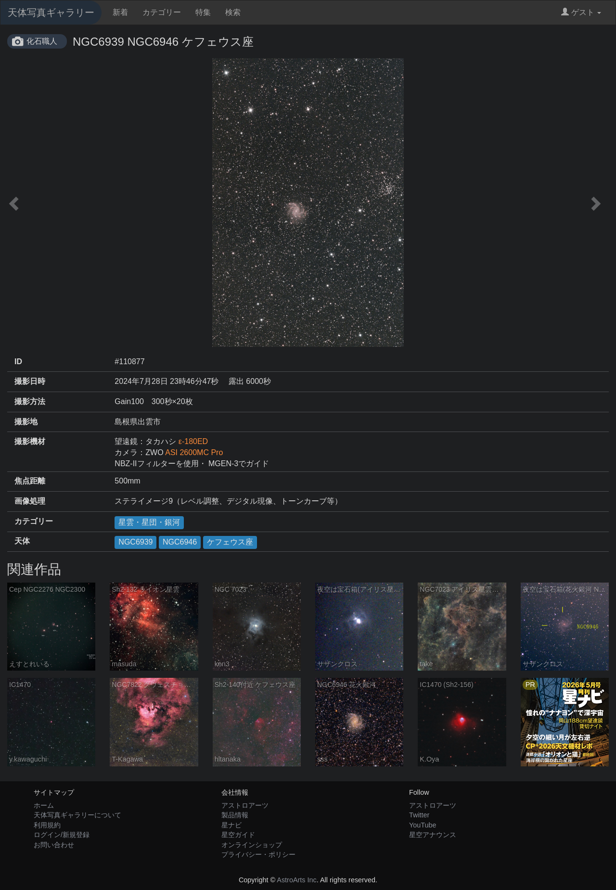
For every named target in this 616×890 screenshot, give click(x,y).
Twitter (419, 815)
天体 (22, 541)
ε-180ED (193, 441)
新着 (120, 12)
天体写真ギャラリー (51, 12)
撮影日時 (29, 381)
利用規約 (47, 825)
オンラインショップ (251, 845)
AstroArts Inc (296, 880)
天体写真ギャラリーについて (77, 815)
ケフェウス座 (230, 542)
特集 (203, 12)
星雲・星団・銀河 (149, 522)
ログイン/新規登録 (62, 835)
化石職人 (41, 41)
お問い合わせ (54, 845)
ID (18, 361)
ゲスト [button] (581, 12)
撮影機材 (29, 441)
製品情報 (234, 815)
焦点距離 (29, 481)
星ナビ (231, 825)
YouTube (422, 825)
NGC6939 (135, 542)
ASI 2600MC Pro (194, 452)
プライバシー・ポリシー (258, 854)
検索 (233, 12)
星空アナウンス (432, 835)
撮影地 (26, 422)
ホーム (44, 805)
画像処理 (29, 501)
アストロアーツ (245, 805)
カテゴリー (161, 12)
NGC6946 (180, 542)
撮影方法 (29, 401)
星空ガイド (238, 835)
